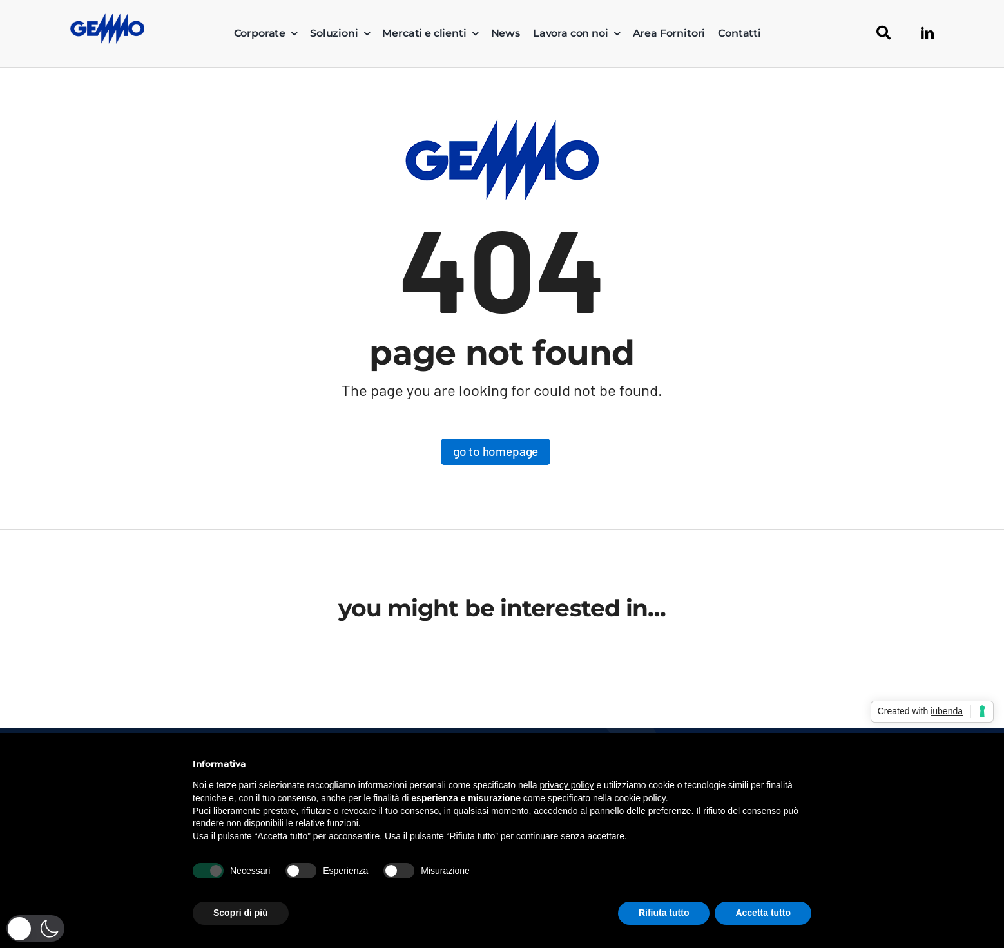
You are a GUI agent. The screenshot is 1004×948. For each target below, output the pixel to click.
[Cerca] (883, 33)
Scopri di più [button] (240, 912)
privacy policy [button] (567, 785)
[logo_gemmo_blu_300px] (107, 19)
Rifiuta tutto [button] (664, 912)
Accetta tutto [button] (763, 912)
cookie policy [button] (640, 798)
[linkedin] (927, 33)
